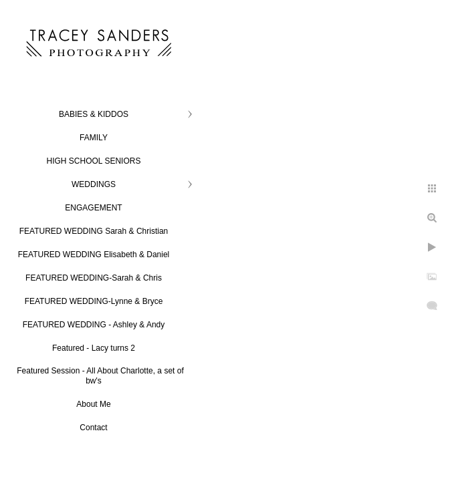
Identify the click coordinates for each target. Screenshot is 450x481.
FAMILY (94, 137)
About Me (93, 404)
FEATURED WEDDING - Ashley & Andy (94, 324)
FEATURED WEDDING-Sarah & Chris (93, 278)
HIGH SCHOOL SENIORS (94, 161)
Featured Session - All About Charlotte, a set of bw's (100, 375)
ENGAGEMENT (93, 207)
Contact (93, 427)
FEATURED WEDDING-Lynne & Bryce (94, 301)
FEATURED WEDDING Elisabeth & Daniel (94, 254)
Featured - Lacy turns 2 (93, 348)
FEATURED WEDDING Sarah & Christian (93, 231)
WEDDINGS (94, 184)
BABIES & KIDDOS (93, 114)
